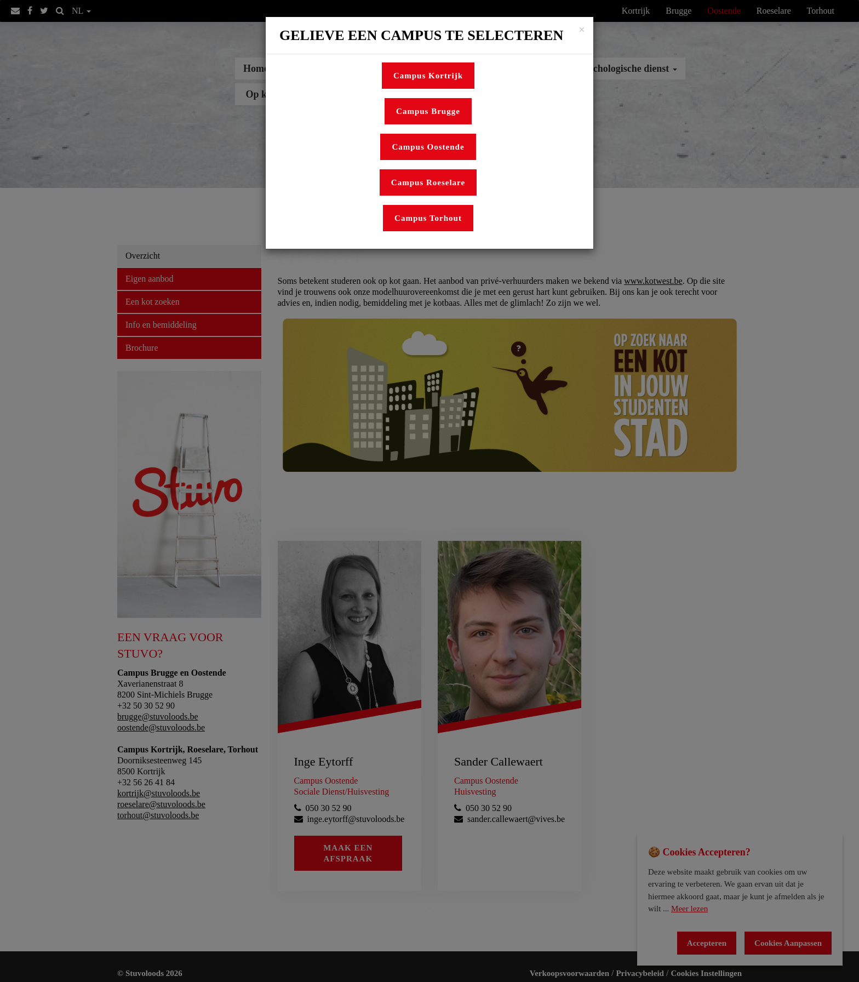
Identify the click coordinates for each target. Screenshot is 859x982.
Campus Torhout (428, 218)
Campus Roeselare (428, 182)
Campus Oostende (428, 146)
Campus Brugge (428, 111)
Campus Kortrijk (428, 75)
